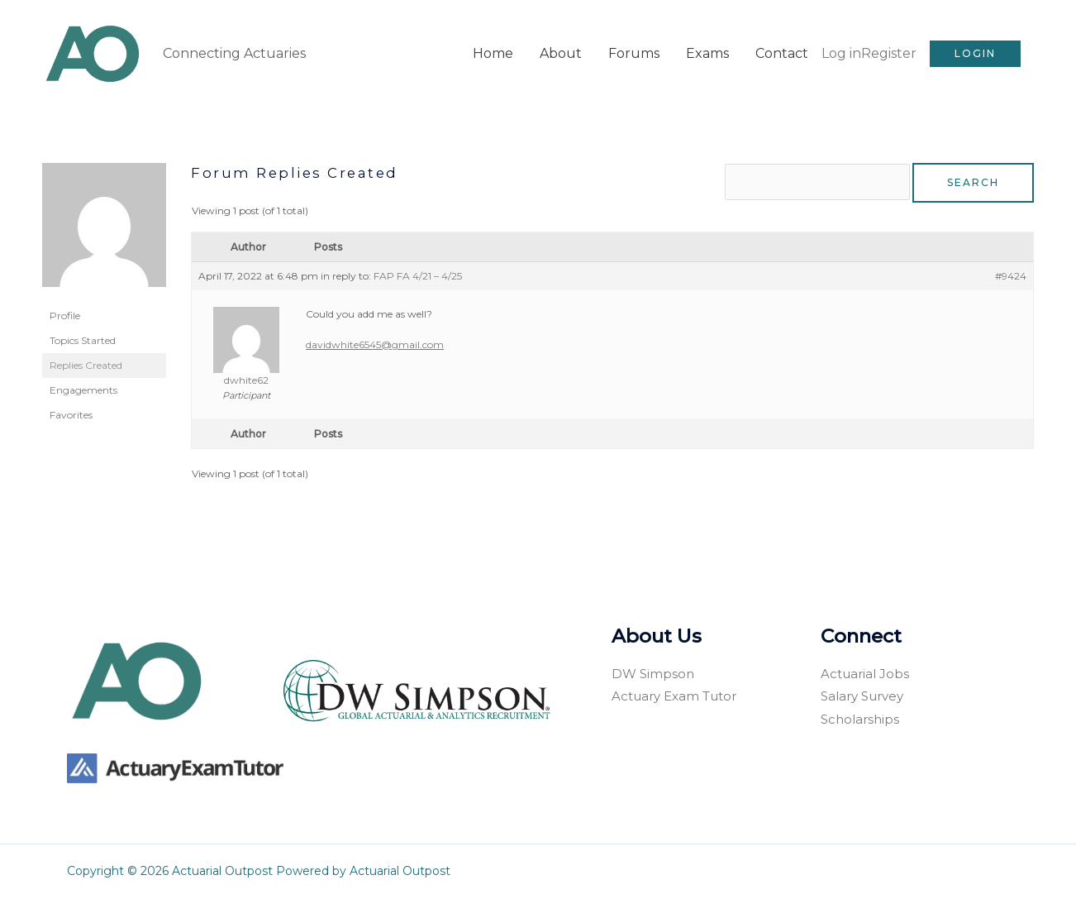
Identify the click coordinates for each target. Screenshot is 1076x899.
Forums (633, 52)
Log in (841, 52)
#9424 (1010, 276)
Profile (65, 314)
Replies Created (86, 363)
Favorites (71, 413)
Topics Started (83, 338)
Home (493, 52)
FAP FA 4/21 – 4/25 (418, 276)
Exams (707, 52)
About (561, 52)
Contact (781, 52)
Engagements (83, 388)
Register (889, 52)
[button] (975, 53)
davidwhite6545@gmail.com (375, 344)
